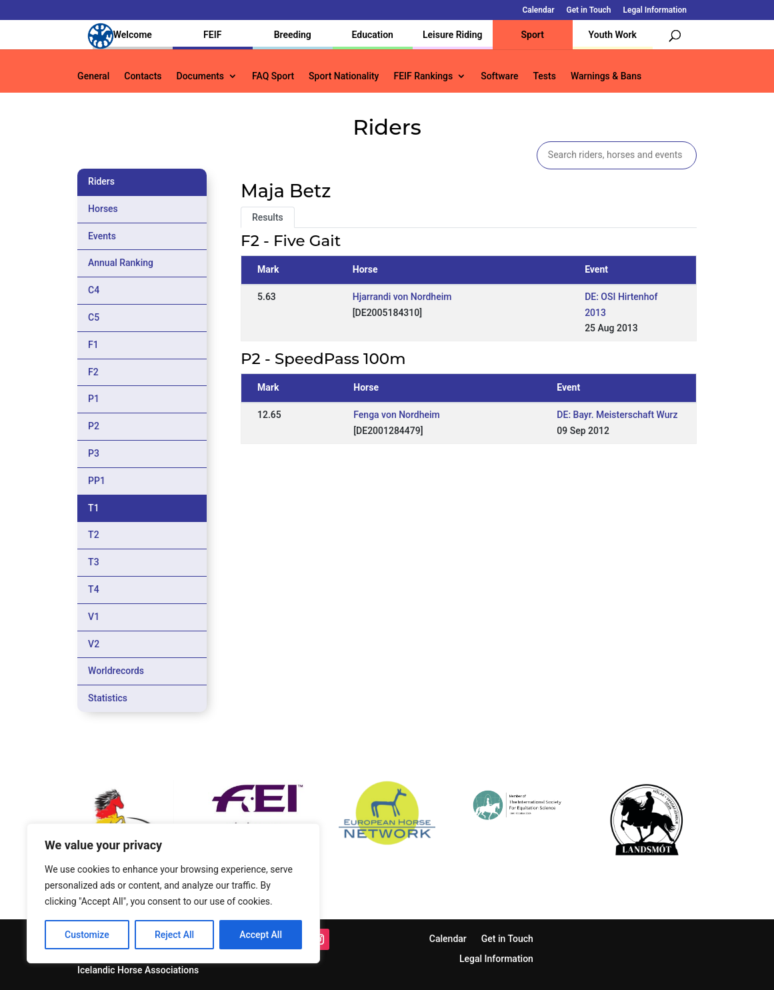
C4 (93, 290)
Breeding (292, 34)
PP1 (96, 480)
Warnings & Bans (606, 76)
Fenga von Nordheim (396, 414)
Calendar (538, 10)
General (93, 76)
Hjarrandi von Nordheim (402, 296)
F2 (93, 372)
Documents (201, 76)
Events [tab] (102, 236)
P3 (93, 453)
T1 (93, 508)
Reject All (174, 934)
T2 (93, 534)
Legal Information (655, 10)
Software (499, 76)
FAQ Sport (273, 76)
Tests (544, 76)
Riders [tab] (101, 181)
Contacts (142, 76)
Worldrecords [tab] (116, 670)
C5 (93, 317)
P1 (93, 398)
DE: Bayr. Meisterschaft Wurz (617, 414)
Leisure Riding (453, 34)
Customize (87, 934)
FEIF (212, 34)
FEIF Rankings (423, 76)
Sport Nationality (344, 76)
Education (372, 34)
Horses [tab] (103, 208)
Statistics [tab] (107, 698)
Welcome (132, 34)
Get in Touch (588, 10)
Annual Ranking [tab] (120, 262)
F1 (93, 344)
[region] (173, 893)
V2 (93, 644)
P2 (93, 426)
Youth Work (613, 34)
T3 (93, 562)
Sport (532, 34)
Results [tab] (267, 217)
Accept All (260, 934)
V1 (93, 616)
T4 (93, 589)
